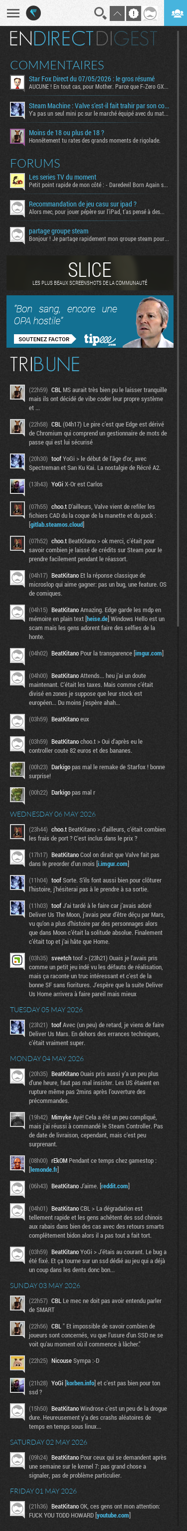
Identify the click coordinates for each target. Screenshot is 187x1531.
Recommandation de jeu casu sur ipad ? (83, 204)
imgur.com (148, 653)
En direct (51, 38)
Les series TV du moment (62, 177)
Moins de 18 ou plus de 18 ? (66, 133)
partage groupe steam (58, 231)
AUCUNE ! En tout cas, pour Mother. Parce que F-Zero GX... (99, 86)
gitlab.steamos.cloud (56, 524)
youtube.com (113, 1515)
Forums (35, 163)
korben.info (80, 1382)
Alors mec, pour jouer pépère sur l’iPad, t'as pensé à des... (97, 211)
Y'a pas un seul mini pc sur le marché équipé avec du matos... (99, 113)
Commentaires (57, 64)
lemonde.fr (43, 1169)
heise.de (97, 618)
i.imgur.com (113, 863)
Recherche (100, 13)
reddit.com (114, 1185)
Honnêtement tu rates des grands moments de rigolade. (95, 140)
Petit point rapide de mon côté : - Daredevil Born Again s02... (99, 184)
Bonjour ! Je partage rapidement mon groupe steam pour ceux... (99, 238)
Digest (127, 38)
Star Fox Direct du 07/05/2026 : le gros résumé (92, 79)
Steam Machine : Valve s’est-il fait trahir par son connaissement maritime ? (99, 106)
